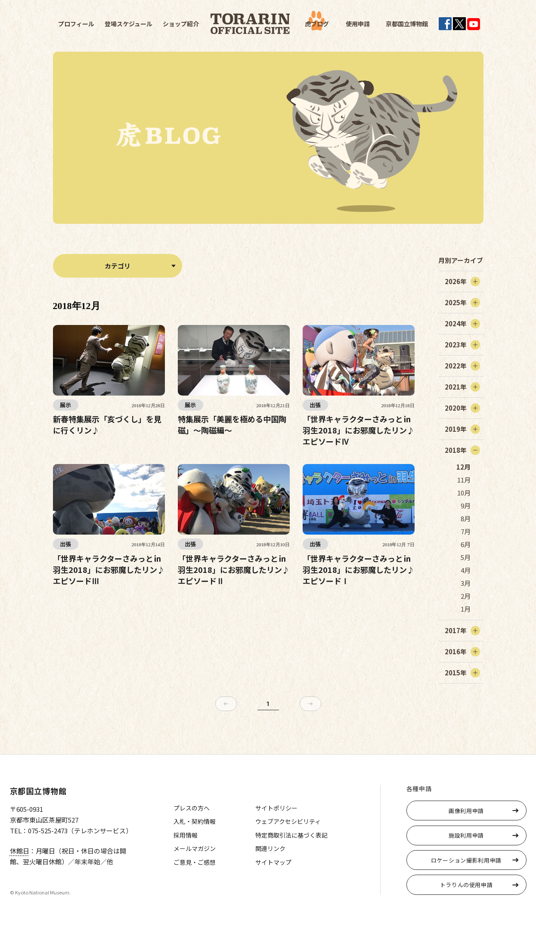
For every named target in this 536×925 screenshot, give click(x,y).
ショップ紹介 (181, 23)
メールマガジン (195, 848)
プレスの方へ (192, 808)
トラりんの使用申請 (466, 885)
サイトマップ (273, 862)
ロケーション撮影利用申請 (466, 860)
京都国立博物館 (407, 23)
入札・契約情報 (195, 821)
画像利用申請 (466, 811)
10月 (464, 492)
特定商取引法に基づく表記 (291, 835)
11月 (464, 479)
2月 (466, 595)
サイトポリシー (276, 808)
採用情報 (186, 835)
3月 (466, 583)
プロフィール (76, 23)
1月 (466, 608)
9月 (466, 505)
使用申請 (358, 23)
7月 (466, 531)
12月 (463, 466)
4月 (466, 570)
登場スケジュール (128, 23)
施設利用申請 (466, 835)
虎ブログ (317, 23)
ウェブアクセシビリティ (288, 821)
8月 (466, 518)
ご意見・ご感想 (195, 862)
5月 (466, 557)
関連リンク (270, 848)
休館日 (19, 850)
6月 (466, 544)
